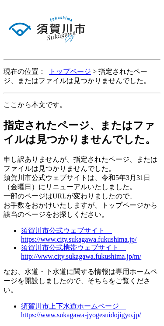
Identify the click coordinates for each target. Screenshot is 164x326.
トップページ (70, 71)
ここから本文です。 (34, 104)
